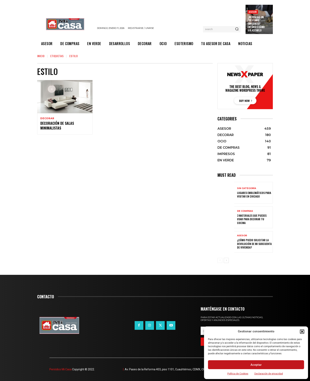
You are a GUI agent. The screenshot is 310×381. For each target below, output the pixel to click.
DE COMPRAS (245, 211)
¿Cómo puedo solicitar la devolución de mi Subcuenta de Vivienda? (254, 243)
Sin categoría (246, 188)
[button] (302, 332)
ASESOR (253, 11)
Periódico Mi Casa (60, 369)
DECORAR (47, 118)
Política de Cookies (237, 373)
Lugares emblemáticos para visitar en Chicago (254, 194)
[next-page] (226, 260)
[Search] (237, 29)
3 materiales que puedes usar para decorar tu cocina (252, 219)
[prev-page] (219, 260)
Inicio (41, 56)
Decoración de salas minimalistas (57, 126)
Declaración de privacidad (268, 373)
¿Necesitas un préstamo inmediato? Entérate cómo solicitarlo (256, 23)
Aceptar (256, 365)
